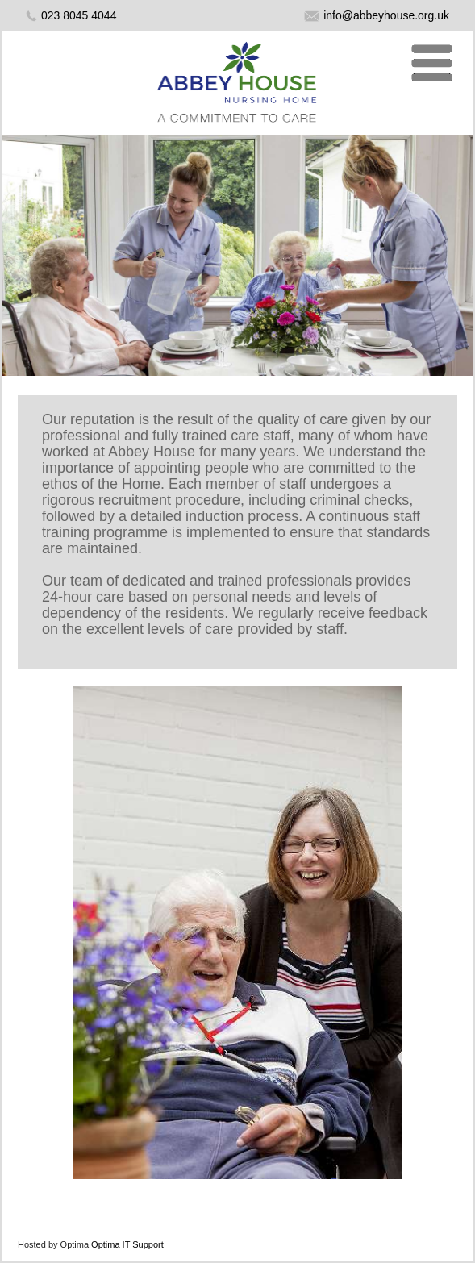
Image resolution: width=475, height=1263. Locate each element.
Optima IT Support (127, 1244)
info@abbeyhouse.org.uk (376, 15)
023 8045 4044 (78, 15)
